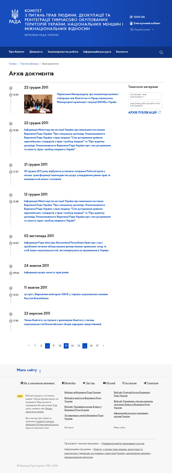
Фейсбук (69, 383)
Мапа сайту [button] (27, 370)
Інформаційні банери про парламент (145, 105)
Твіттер (89, 383)
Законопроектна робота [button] (63, 51)
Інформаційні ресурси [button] (97, 51)
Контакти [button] (122, 51)
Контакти (69, 428)
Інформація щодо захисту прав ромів (46, 272)
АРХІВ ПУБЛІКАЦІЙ (144, 112)
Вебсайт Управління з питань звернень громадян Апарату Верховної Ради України (133, 404)
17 (97, 345)
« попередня (28, 345)
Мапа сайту (119, 428)
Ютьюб (109, 383)
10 (60, 345)
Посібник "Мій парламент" (138, 96)
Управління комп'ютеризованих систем (123, 443)
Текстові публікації (29, 64)
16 (91, 345)
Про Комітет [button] (16, 51)
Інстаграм (129, 383)
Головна (13, 64)
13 (78, 345)
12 (72, 345)
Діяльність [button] (36, 51)
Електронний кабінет (145, 23)
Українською (140, 29)
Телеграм (151, 383)
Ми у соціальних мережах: (38, 383)
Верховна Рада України (42, 35)
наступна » (103, 345)
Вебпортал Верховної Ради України (83, 392)
